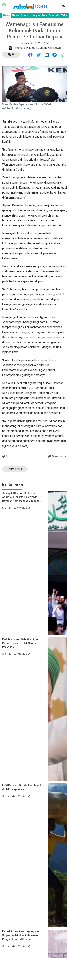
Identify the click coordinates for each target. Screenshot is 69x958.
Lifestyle (34, 15)
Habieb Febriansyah (39, 47)
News (6, 15)
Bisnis (15, 15)
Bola (44, 15)
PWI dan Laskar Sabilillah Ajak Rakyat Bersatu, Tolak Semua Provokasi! (20, 643)
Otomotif (54, 15)
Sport (24, 15)
